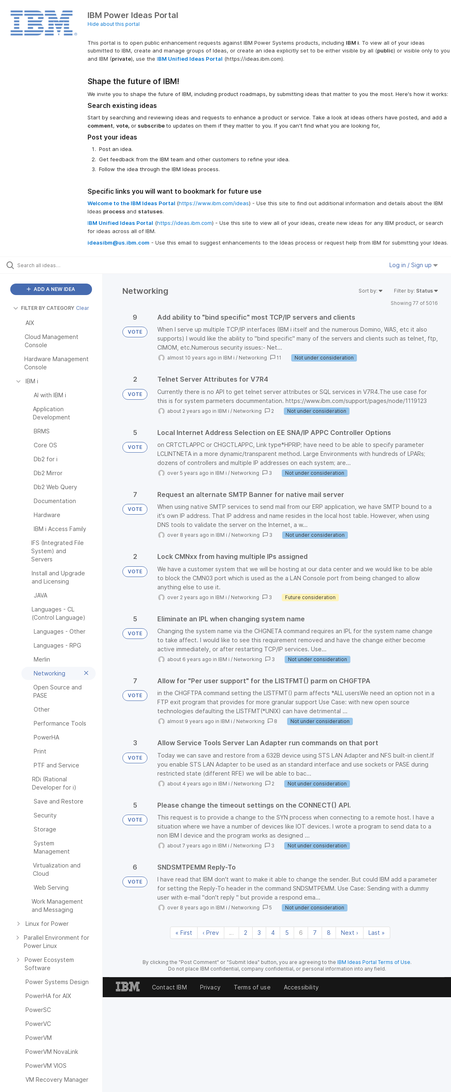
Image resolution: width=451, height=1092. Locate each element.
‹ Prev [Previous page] (210, 932)
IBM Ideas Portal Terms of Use (373, 962)
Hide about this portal (113, 24)
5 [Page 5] (287, 932)
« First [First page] (183, 932)
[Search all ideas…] (55, 265)
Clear (82, 308)
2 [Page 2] (245, 932)
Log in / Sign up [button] (413, 264)
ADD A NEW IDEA (51, 289)
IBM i (229, 358)
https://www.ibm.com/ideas (214, 203)
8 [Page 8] (329, 932)
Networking (253, 358)
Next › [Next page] (349, 932)
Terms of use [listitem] (252, 987)
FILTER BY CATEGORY (43, 308)
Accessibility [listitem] (301, 987)
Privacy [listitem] (210, 987)
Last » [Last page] (376, 932)
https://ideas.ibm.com (184, 223)
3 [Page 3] (259, 932)
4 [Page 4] (273, 932)
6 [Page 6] (301, 932)
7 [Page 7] (315, 932)
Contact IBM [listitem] (169, 987)
